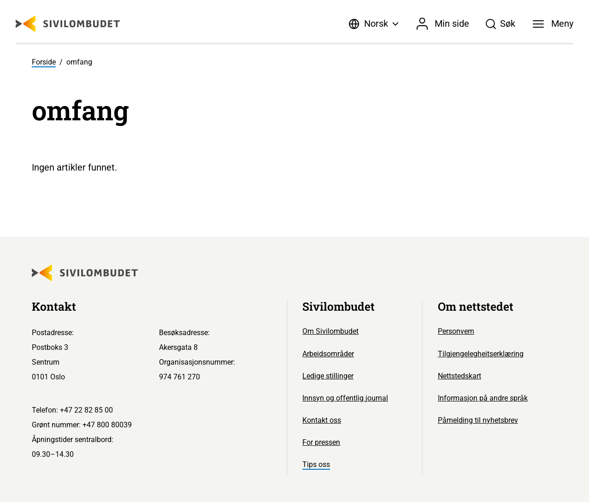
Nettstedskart (459, 376)
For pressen (321, 442)
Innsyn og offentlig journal (345, 398)
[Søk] (500, 24)
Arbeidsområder (328, 353)
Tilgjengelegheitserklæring (481, 353)
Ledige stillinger (327, 376)
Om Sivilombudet (330, 331)
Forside (44, 62)
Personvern (456, 331)
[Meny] (553, 24)
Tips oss (316, 464)
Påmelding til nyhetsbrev (478, 420)
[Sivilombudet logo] (68, 24)
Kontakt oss (321, 420)
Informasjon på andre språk (483, 398)
